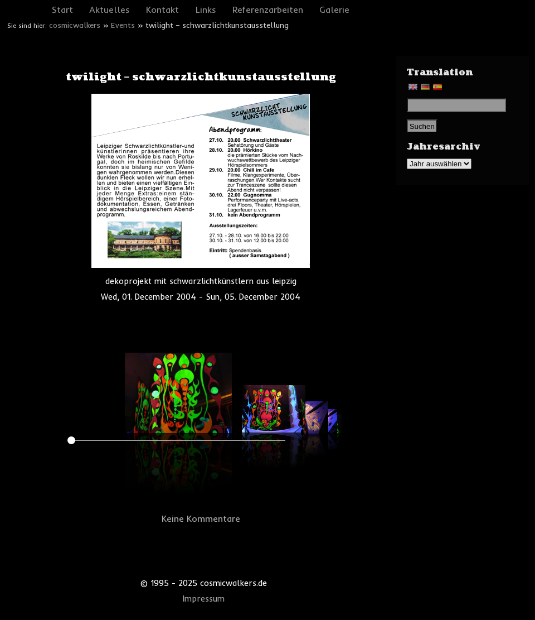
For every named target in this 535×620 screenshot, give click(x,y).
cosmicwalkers (74, 25)
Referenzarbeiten (267, 9)
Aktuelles (109, 9)
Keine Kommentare (201, 518)
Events (123, 25)
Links (206, 9)
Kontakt (162, 9)
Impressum (204, 599)
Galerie (334, 9)
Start (62, 9)
